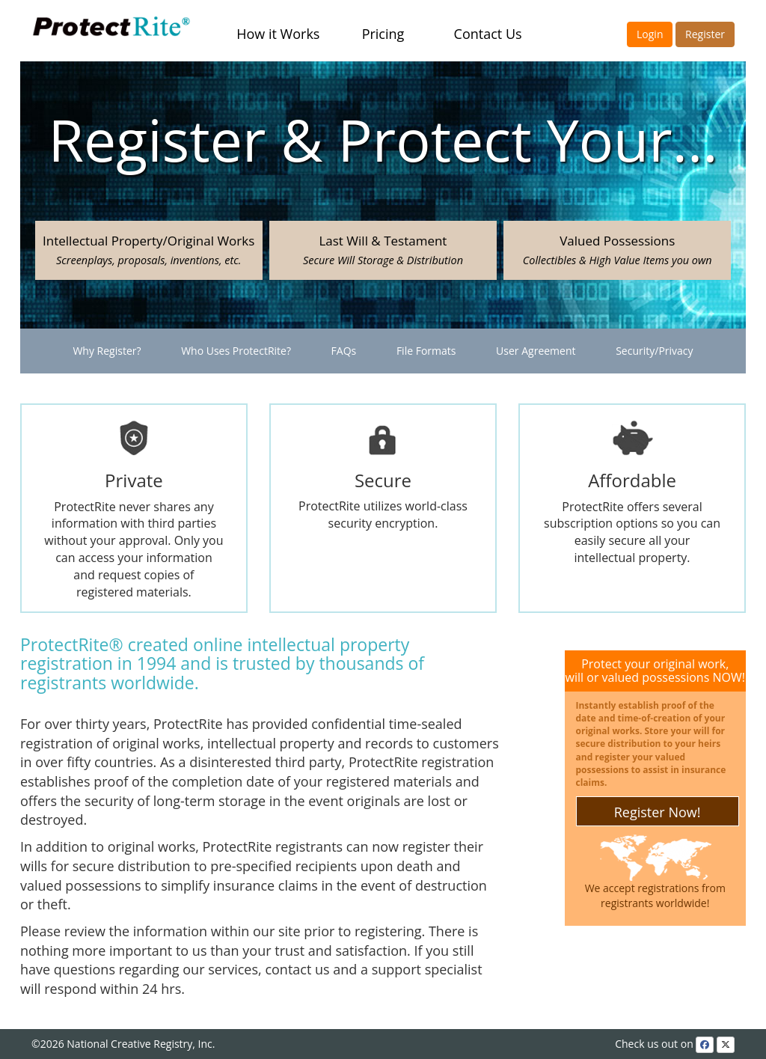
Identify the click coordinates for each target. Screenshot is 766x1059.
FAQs (344, 351)
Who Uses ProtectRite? (236, 351)
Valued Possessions (617, 249)
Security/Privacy (654, 351)
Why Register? (107, 351)
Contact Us (488, 34)
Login (650, 34)
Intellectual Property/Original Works (148, 249)
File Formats (426, 351)
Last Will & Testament (383, 249)
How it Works (277, 34)
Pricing (383, 34)
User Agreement (535, 351)
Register (705, 34)
